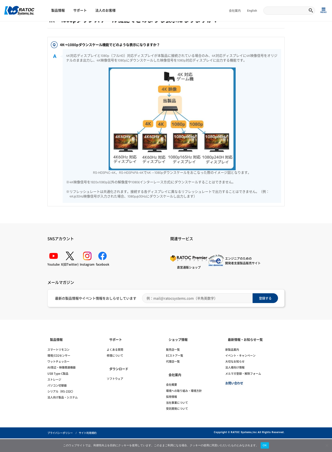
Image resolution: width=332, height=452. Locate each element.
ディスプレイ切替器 (77, 27)
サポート (80, 10)
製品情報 (58, 10)
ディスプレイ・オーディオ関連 (47, 27)
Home (7, 27)
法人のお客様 (105, 10)
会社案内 (235, 10)
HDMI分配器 (97, 27)
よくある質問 (21, 27)
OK (265, 445)
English (252, 10)
